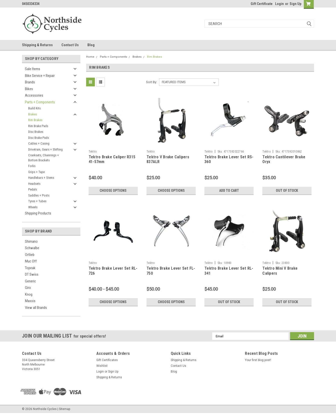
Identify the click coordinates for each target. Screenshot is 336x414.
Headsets (34, 184)
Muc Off (31, 261)
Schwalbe (32, 248)
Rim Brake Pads (38, 126)
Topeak (30, 268)
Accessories (34, 95)
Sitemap (64, 409)
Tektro (93, 151)
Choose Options (113, 191)
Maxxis (30, 301)
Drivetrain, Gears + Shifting (45, 149)
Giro (28, 287)
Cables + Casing (38, 143)
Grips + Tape (36, 172)
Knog (28, 294)
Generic (30, 281)
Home (90, 56)
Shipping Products (38, 213)
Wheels (32, 207)
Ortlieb (29, 254)
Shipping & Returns (37, 45)
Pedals (32, 189)
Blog (91, 45)
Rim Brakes (35, 120)
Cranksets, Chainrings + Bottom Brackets (43, 157)
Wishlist (102, 366)
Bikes (29, 89)
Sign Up (295, 4)
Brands (30, 82)
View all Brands (36, 307)
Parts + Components (40, 102)
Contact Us (70, 45)
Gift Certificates (107, 360)
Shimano (31, 241)
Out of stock (287, 191)
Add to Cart (229, 191)
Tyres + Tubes (37, 201)
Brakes (32, 114)
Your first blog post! (258, 360)
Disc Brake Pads (38, 138)
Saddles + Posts (38, 195)
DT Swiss (31, 274)
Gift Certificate (262, 4)
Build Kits (34, 108)
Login (279, 4)
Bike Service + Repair (40, 75)
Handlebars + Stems (41, 178)
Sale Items (32, 69)
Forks (31, 166)
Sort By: (151, 82)
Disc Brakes (35, 132)
